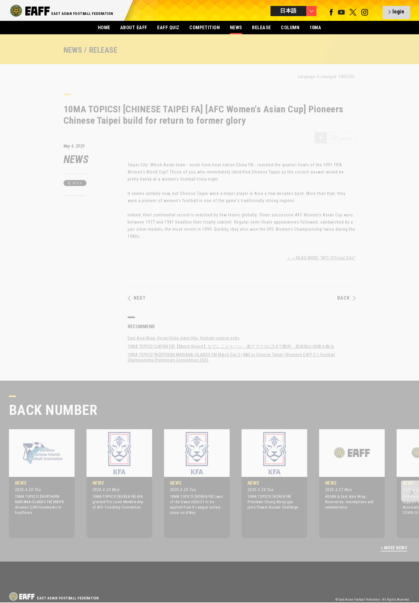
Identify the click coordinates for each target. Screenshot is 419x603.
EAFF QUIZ (168, 27)
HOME (104, 27)
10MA (315, 27)
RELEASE (261, 27)
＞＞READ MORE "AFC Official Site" (321, 257)
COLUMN (290, 27)
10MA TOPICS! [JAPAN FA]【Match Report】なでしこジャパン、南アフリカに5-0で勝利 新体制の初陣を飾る (231, 346)
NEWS (236, 27)
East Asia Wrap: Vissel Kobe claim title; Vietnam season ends (184, 338)
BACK (346, 298)
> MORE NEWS (394, 548)
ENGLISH (346, 77)
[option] (37, 483)
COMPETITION (204, 27)
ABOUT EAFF (133, 27)
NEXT (137, 298)
